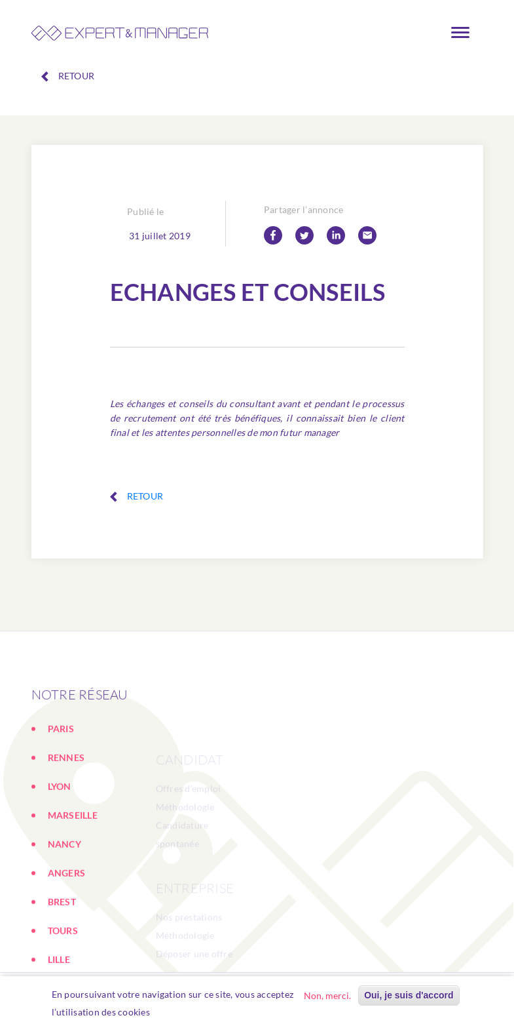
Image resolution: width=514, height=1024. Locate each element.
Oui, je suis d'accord (408, 995)
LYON (59, 836)
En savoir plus (186, 1011)
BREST (62, 951)
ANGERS (67, 922)
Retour (68, 76)
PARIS (61, 778)
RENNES (66, 807)
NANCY (64, 893)
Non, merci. (327, 995)
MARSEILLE (73, 865)
